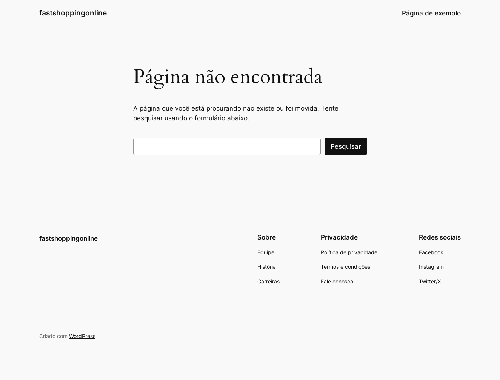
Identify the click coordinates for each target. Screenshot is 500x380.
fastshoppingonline (73, 12)
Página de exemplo (431, 13)
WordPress (82, 336)
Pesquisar (346, 146)
